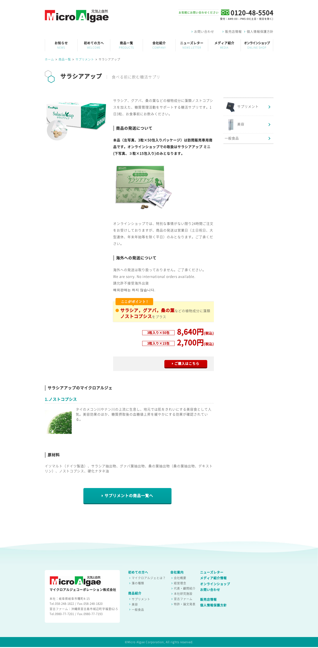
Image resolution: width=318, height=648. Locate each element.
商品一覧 (126, 45)
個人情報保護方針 (258, 31)
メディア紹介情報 (213, 578)
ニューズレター (192, 45)
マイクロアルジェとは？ (149, 577)
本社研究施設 (183, 593)
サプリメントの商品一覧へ (127, 496)
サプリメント (85, 59)
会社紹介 (159, 45)
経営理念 (180, 583)
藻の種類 (138, 583)
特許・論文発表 (185, 604)
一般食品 (232, 138)
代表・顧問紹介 (185, 588)
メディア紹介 (224, 45)
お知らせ (61, 45)
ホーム (49, 59)
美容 (234, 124)
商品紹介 (134, 593)
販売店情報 (232, 31)
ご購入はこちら (185, 363)
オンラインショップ (257, 45)
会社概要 (180, 577)
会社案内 (177, 572)
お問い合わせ (203, 31)
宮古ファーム (183, 598)
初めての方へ (94, 45)
